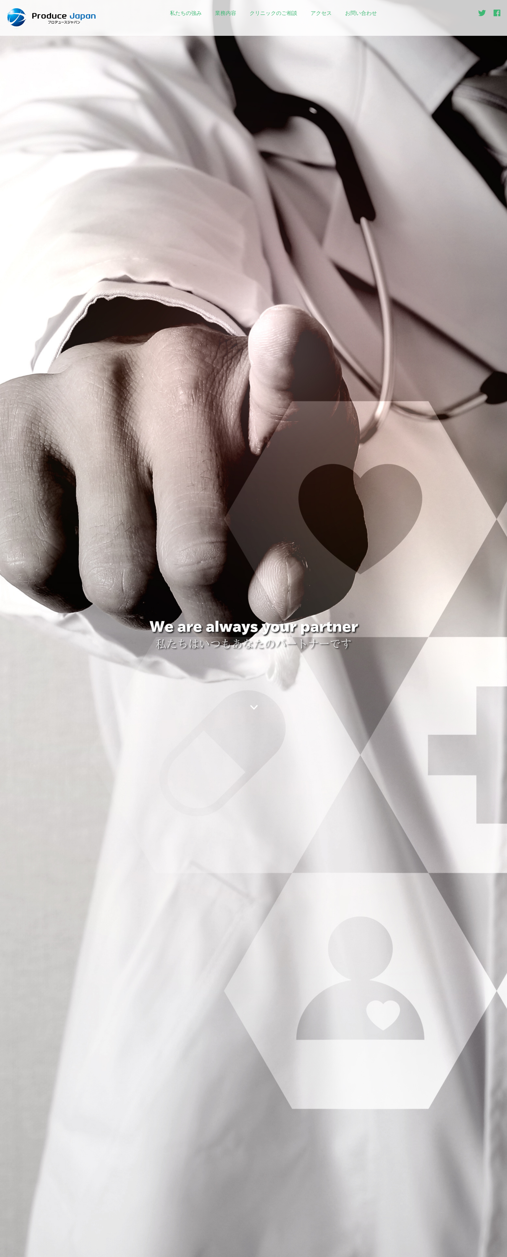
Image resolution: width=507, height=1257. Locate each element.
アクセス (321, 13)
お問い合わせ (361, 13)
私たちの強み (186, 13)
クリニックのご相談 (273, 13)
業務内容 (225, 13)
